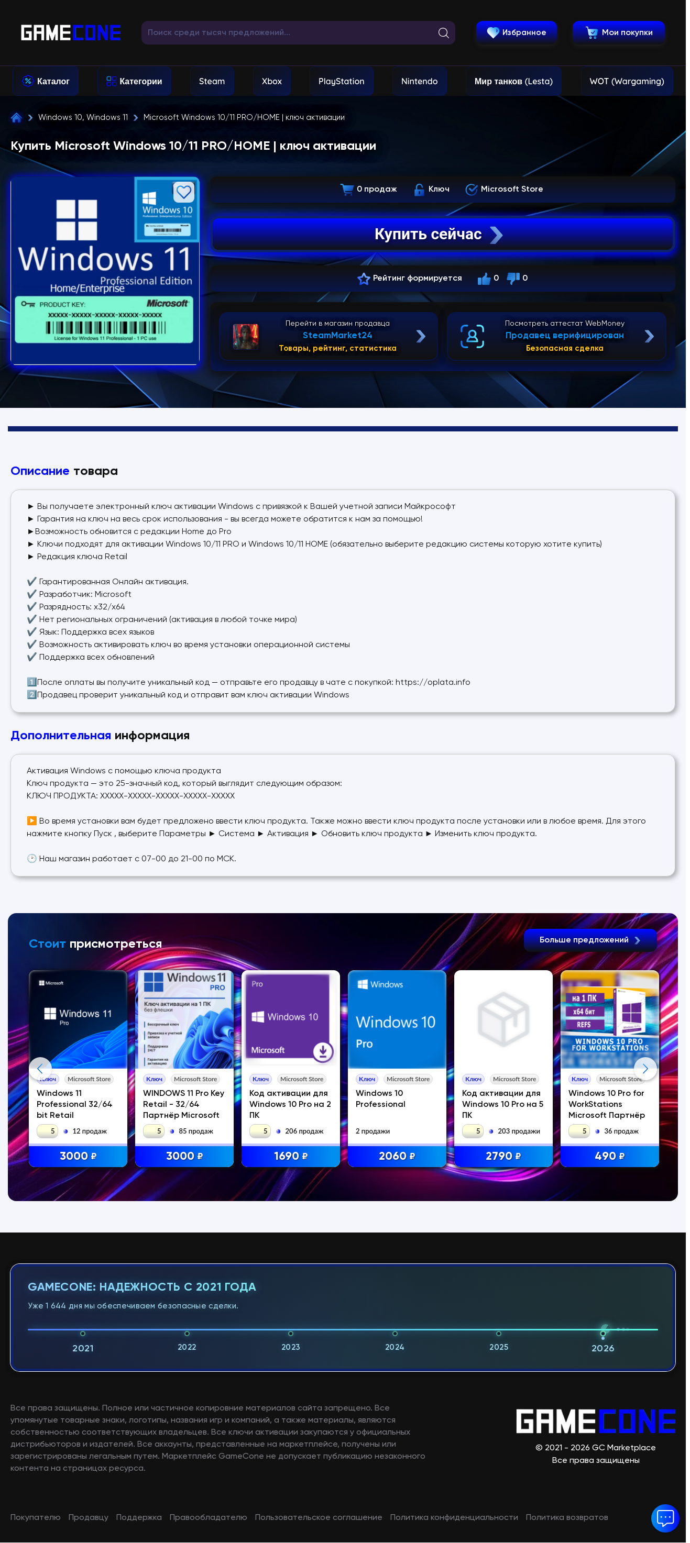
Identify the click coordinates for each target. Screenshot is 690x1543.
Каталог (53, 81)
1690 (292, 1157)
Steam (212, 81)
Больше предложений (590, 940)
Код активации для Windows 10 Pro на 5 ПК (503, 1105)
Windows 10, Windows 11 (83, 117)
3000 (78, 1157)
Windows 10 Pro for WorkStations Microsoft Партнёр (607, 1105)
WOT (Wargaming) (627, 81)
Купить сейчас (440, 234)
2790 (504, 1157)
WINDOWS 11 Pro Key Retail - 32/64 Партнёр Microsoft (184, 1105)
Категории (140, 81)
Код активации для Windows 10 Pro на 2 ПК (291, 1105)
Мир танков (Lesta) (514, 81)
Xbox (272, 81)
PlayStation (342, 81)
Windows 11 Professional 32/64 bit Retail (75, 1105)
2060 (398, 1157)
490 (611, 1157)
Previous (40, 1167)
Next (645, 1167)
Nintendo (419, 81)
